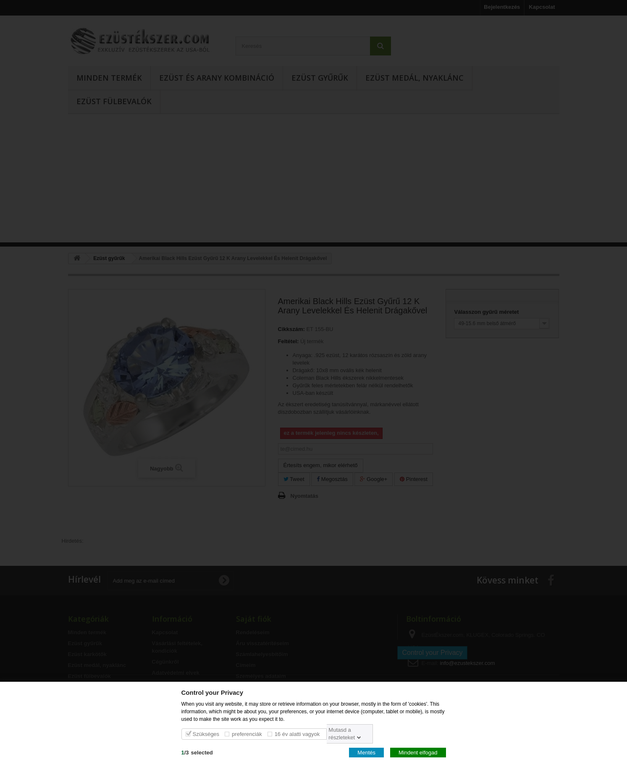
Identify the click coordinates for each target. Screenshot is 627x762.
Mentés (366, 752)
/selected (197, 752)
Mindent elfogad (418, 752)
